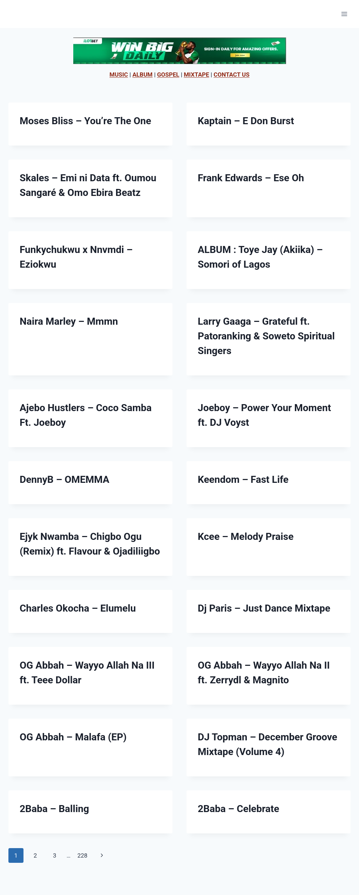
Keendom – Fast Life (243, 479)
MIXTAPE (196, 74)
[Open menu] (344, 13)
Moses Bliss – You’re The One (85, 121)
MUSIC (118, 74)
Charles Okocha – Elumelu (78, 608)
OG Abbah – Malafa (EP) (73, 737)
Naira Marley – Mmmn (69, 321)
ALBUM (143, 74)
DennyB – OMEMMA (64, 479)
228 (82, 855)
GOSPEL (168, 74)
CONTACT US (231, 74)
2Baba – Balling (54, 809)
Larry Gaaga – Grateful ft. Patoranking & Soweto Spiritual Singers (266, 336)
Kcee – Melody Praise (245, 536)
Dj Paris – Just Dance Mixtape (264, 608)
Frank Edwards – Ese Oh (251, 178)
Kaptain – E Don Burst (246, 121)
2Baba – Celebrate (238, 809)
